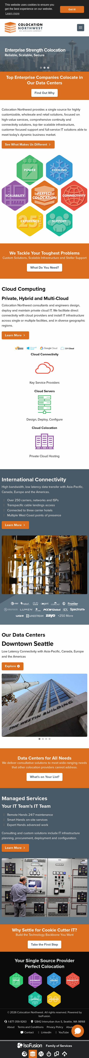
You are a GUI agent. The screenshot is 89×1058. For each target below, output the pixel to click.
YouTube (61, 1032)
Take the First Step (44, 944)
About (11, 1027)
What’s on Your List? (44, 777)
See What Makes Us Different (28, 144)
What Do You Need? (44, 267)
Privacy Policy (55, 1027)
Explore (12, 666)
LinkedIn (44, 1032)
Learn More (15, 335)
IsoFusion (44, 1016)
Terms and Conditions (30, 1027)
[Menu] (80, 27)
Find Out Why (44, 93)
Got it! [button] (72, 9)
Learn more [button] (12, 13)
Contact (27, 1032)
